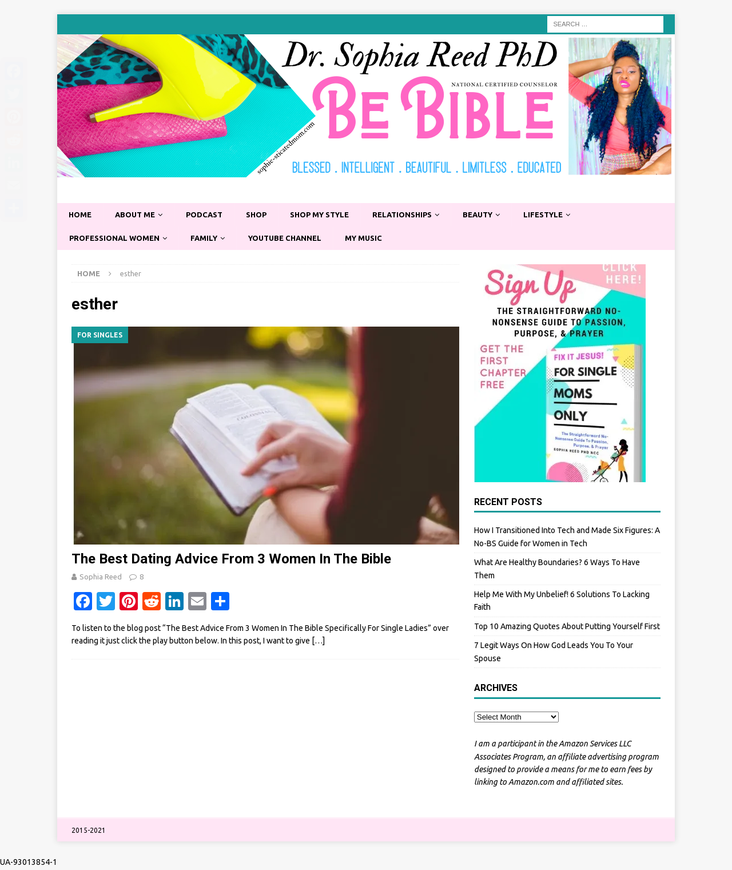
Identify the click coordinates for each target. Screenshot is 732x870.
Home (81, 215)
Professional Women (117, 239)
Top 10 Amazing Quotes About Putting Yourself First (567, 628)
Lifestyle (571, 215)
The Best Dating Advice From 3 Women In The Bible (231, 561)
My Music (379, 239)
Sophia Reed (100, 578)
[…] (318, 642)
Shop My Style (333, 215)
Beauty (502, 215)
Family (211, 239)
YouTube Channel (296, 239)
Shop (265, 215)
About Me (138, 215)
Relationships (421, 215)
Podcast (211, 215)
